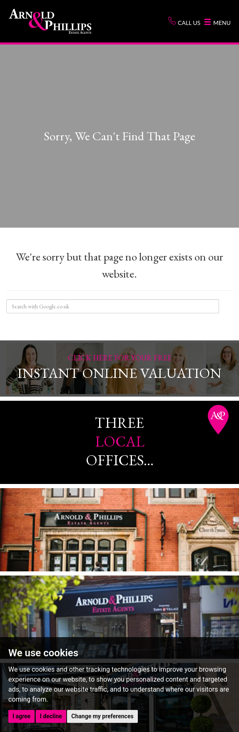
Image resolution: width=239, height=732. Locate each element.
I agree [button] (21, 716)
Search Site (226, 306)
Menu (217, 22)
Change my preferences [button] (102, 716)
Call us (184, 21)
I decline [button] (51, 716)
